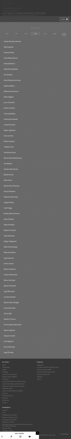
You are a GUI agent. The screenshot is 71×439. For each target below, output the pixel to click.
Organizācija (6, 367)
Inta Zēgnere (8, 341)
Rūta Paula (8, 180)
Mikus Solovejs (9, 280)
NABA (21, 15)
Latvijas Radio (6, 15)
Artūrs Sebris (9, 263)
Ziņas (54, 34)
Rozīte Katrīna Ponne (12, 213)
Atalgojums (40, 365)
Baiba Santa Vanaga (11, 302)
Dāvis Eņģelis (9, 97)
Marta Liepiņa (9, 141)
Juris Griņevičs (9, 102)
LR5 (19, 15)
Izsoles (39, 379)
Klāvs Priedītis (9, 225)
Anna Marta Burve (11, 58)
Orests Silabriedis (10, 274)
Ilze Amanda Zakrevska (12, 324)
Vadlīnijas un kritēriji (8, 422)
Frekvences (5, 400)
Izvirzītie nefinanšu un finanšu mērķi (47, 367)
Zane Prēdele (9, 219)
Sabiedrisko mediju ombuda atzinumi (13, 386)
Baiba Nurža (8, 174)
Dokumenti (5, 379)
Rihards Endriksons (11, 91)
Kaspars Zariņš (9, 336)
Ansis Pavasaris (9, 191)
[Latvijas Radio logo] (6, 19)
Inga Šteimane (9, 291)
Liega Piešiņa (9, 202)
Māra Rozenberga (10, 247)
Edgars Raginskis (10, 241)
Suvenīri (4, 410)
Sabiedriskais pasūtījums (9, 374)
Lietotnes (5, 393)
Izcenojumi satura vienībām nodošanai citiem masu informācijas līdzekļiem (17, 425)
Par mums (5, 362)
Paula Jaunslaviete (11, 119)
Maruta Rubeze (10, 252)
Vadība (4, 369)
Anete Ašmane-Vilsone (12, 41)
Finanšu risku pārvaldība (44, 369)
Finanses (40, 362)
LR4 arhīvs (34, 15)
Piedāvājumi (6, 407)
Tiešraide (13, 19)
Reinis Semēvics (10, 269)
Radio (4, 365)
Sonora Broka (9, 52)
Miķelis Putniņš (10, 230)
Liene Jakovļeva (9, 113)
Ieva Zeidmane (9, 347)
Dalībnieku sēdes (7, 388)
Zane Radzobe (9, 236)
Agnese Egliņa (9, 86)
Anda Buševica (9, 63)
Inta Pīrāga (8, 208)
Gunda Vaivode (9, 297)
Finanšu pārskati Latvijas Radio (46, 372)
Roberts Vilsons (10, 319)
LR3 (16, 15)
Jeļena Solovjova (10, 286)
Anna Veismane (10, 308)
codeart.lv (67, 434)
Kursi (3, 412)
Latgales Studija (64, 34)
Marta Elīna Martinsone (13, 158)
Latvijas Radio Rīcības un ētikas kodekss (14, 381)
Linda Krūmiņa (9, 125)
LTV (7, 5)
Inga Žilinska (8, 352)
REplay (8, 2)
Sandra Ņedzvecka (11, 169)
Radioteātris (27, 15)
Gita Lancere (8, 136)
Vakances (5, 398)
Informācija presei (7, 395)
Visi (7, 34)
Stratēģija (5, 372)
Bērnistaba (9, 4)
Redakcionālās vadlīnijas (9, 377)
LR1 (12, 15)
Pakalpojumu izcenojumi (9, 415)
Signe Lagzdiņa (9, 130)
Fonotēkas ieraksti (7, 431)
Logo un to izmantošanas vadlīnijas (12, 391)
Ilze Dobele (8, 74)
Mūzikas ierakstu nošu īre (9, 417)
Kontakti (4, 403)
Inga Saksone (9, 258)
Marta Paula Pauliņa (11, 186)
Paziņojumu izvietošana (9, 420)
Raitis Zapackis (9, 330)
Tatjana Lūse (9, 147)
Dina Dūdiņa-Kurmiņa (12, 80)
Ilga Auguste (8, 47)
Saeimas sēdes (6, 428)
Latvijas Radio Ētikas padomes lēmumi (13, 384)
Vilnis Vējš (8, 313)
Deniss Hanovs (9, 108)
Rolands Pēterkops (11, 197)
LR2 (14, 15)
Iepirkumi (39, 377)
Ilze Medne (8, 163)
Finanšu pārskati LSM (43, 374)
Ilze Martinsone (10, 152)
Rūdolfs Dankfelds (11, 69)
